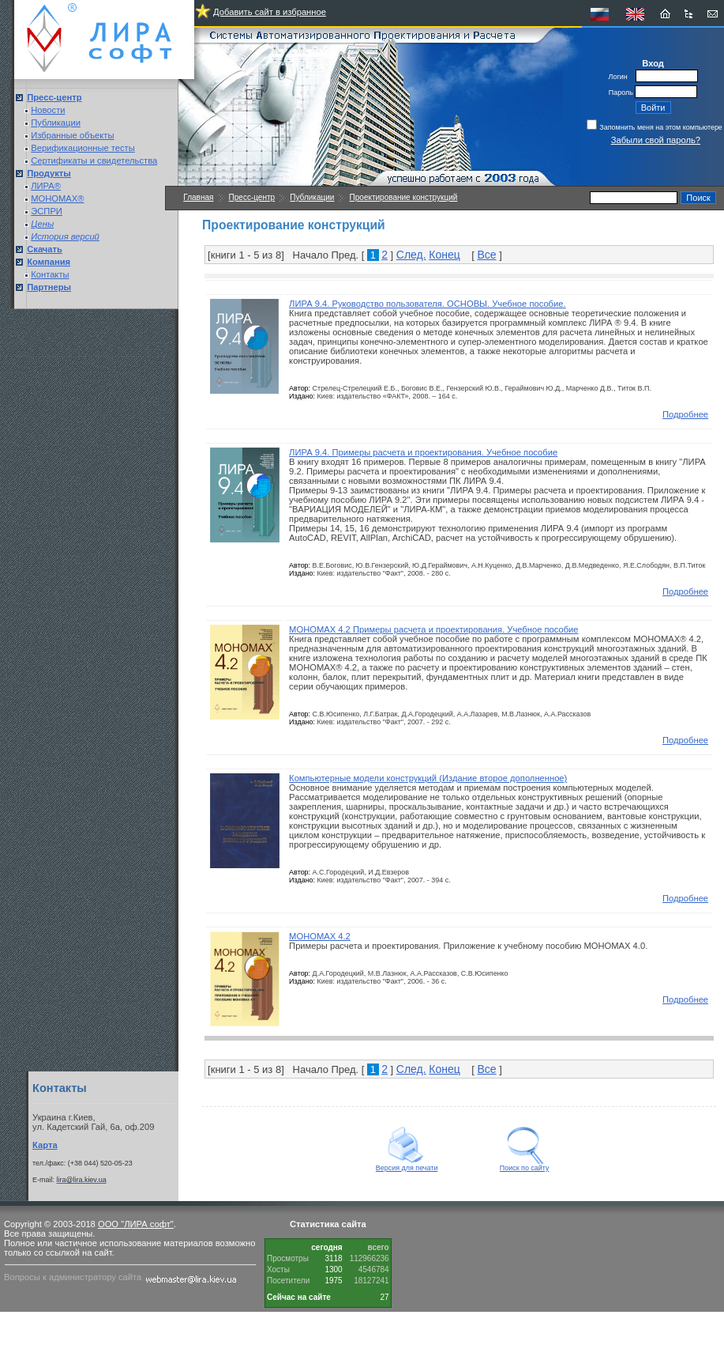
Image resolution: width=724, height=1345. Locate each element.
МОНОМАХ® (57, 198)
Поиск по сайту (525, 1165)
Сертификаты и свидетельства (94, 160)
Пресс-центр (252, 197)
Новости (48, 110)
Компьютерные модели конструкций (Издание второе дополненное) (428, 778)
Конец (444, 254)
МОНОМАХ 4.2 (320, 936)
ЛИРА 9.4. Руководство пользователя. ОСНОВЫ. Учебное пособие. (427, 303)
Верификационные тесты (83, 148)
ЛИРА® (46, 186)
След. (411, 254)
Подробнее (685, 414)
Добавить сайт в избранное (269, 12)
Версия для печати (407, 1165)
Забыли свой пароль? (655, 140)
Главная (198, 197)
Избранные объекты (72, 135)
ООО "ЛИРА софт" (136, 1224)
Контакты (50, 274)
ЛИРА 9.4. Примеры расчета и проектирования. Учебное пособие (423, 452)
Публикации (56, 122)
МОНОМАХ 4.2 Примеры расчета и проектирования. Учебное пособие (433, 629)
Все (486, 254)
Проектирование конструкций (404, 197)
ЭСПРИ (46, 211)
